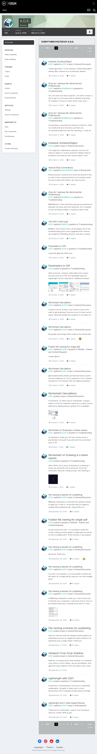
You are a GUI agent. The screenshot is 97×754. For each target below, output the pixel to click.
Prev (47, 48)
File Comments (10, 131)
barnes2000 (67, 170)
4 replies (71, 76)
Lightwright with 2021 (61, 678)
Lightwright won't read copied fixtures (66, 703)
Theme (50, 747)
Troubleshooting (55, 91)
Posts (7, 76)
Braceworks (86, 170)
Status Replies (10, 59)
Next (77, 48)
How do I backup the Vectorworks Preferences (65, 84)
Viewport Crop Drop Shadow (65, 653)
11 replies (71, 105)
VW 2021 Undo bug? (58, 221)
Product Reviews (11, 148)
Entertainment (80, 705)
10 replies (74, 512)
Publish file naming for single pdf (64, 346)
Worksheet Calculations (59, 302)
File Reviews (10, 136)
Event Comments (11, 93)
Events (7, 88)
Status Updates (11, 54)
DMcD (64, 224)
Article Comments (12, 115)
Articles (8, 110)
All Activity (9, 42)
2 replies (71, 258)
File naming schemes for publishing (65, 494)
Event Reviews (10, 98)
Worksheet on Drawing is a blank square (67, 430)
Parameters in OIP (57, 246)
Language (39, 747)
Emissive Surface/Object (60, 61)
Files (6, 127)
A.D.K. (50, 64)
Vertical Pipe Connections (60, 167)
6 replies (71, 319)
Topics (7, 71)
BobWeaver (67, 88)
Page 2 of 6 (90, 51)
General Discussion (83, 64)
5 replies (70, 447)
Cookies (59, 747)
